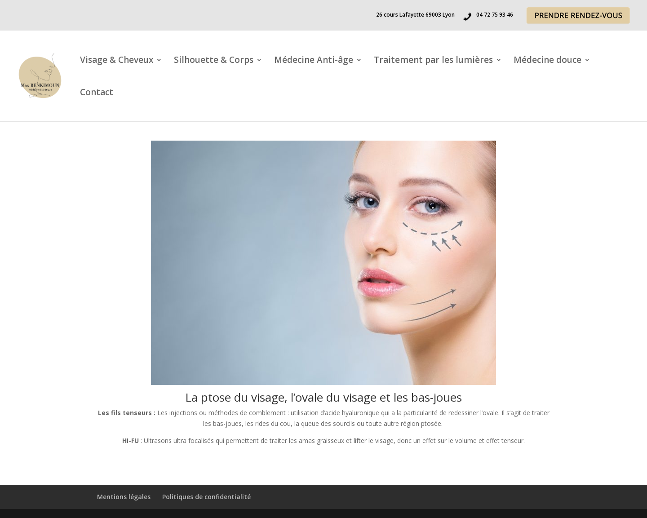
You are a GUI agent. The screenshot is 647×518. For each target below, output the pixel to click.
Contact (96, 93)
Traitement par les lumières (433, 61)
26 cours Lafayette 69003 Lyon (415, 15)
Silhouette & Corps (213, 61)
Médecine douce (547, 61)
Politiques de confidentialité (206, 496)
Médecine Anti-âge (313, 61)
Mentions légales (124, 496)
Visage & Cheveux (116, 61)
